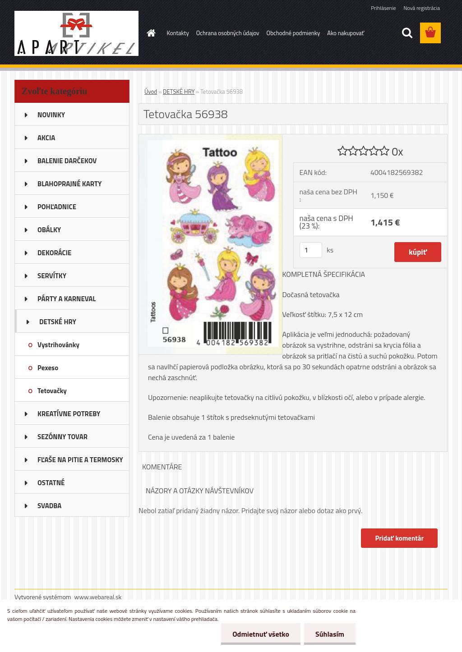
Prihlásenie (383, 8)
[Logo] (76, 33)
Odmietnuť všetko (260, 634)
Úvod (150, 91)
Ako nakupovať (345, 32)
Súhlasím (329, 634)
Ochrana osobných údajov (227, 32)
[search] (407, 33)
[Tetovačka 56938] (210, 138)
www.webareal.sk (98, 596)
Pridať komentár (399, 538)
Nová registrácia (421, 8)
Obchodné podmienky (293, 32)
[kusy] (311, 250)
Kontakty (178, 32)
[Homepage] (149, 33)
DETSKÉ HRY (178, 91)
